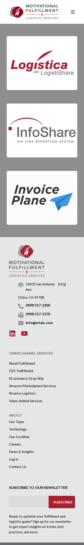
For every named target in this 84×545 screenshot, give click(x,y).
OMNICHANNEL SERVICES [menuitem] (31, 353)
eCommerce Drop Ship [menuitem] (26, 378)
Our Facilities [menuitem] (19, 437)
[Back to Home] (33, 11)
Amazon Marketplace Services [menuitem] (32, 386)
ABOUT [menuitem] (15, 415)
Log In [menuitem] (13, 459)
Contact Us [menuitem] (17, 466)
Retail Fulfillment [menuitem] (22, 363)
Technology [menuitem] (18, 429)
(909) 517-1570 (38, 314)
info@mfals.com (39, 322)
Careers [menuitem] (15, 444)
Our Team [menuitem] (16, 421)
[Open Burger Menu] (72, 12)
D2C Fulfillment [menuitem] (21, 370)
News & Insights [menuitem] (21, 451)
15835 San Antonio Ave (40, 287)
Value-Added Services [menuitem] (26, 401)
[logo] (27, 261)
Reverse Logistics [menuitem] (22, 393)
